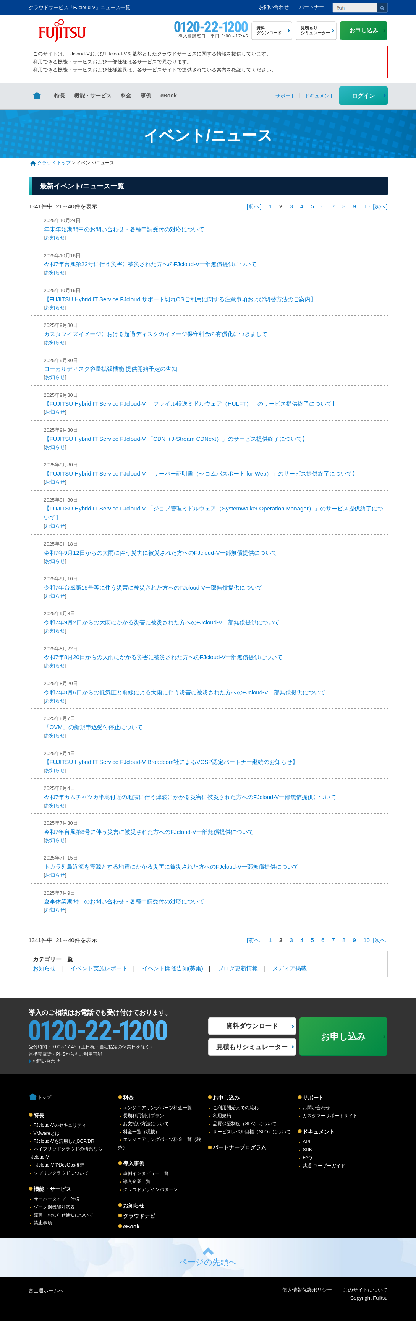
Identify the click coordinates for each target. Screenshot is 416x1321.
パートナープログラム (239, 1147)
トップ (44, 1097)
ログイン (363, 96)
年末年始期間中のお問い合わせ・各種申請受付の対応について (124, 229)
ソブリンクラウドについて (61, 1173)
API (306, 1141)
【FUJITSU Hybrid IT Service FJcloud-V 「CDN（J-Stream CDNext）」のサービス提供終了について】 (176, 438)
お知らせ (55, 237)
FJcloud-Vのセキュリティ (60, 1125)
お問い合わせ (274, 7)
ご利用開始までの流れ (236, 1107)
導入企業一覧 (137, 1181)
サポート (313, 1098)
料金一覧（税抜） (141, 1131)
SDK (307, 1149)
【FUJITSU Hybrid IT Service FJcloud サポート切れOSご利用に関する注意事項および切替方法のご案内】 (180, 299)
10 (366, 206)
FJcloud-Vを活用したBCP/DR (64, 1141)
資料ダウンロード (252, 1026)
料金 (126, 96)
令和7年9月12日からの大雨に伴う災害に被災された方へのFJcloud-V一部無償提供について (160, 552)
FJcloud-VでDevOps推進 (59, 1165)
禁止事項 (43, 1222)
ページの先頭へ (208, 1262)
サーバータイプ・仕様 (56, 1199)
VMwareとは (47, 1133)
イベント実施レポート (99, 968)
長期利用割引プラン (143, 1115)
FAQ (307, 1157)
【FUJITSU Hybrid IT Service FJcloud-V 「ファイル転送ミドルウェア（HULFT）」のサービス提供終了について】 (191, 403)
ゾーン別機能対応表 (54, 1207)
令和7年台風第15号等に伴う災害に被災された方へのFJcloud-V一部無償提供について (153, 587)
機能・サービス (93, 96)
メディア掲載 (289, 968)
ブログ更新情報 (238, 968)
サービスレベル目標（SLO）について (252, 1131)
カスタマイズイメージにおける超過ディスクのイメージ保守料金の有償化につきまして (155, 334)
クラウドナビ (139, 1216)
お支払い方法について (146, 1123)
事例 (146, 96)
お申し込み (226, 1098)
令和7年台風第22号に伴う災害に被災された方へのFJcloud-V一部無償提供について (150, 264)
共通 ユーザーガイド (324, 1165)
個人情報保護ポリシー (307, 1290)
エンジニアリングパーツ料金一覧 (157, 1107)
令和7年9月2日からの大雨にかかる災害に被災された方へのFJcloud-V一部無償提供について (162, 622)
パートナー (311, 7)
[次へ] (380, 206)
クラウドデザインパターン (150, 1189)
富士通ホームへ (46, 1290)
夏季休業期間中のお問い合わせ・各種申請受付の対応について (124, 901)
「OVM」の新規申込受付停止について (93, 727)
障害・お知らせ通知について (63, 1215)
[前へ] (254, 206)
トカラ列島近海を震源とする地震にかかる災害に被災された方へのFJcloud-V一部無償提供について (171, 866)
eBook (168, 96)
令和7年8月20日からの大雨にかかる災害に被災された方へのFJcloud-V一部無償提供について (163, 657)
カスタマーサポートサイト (330, 1115)
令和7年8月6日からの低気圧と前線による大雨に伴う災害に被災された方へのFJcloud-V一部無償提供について (185, 692)
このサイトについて (365, 1290)
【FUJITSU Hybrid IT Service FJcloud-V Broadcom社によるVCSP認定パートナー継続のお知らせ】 (171, 762)
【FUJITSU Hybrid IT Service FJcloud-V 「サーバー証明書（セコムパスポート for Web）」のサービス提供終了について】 (201, 473)
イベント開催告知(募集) (172, 968)
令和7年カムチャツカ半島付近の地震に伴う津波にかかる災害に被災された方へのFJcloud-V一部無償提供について (190, 797)
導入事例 (133, 1163)
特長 (59, 96)
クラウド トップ (54, 163)
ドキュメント (319, 1132)
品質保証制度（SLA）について (245, 1123)
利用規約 (222, 1115)
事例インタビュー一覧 (146, 1173)
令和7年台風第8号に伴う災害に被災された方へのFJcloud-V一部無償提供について (149, 832)
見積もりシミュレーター (252, 1047)
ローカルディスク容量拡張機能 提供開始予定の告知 (110, 369)
